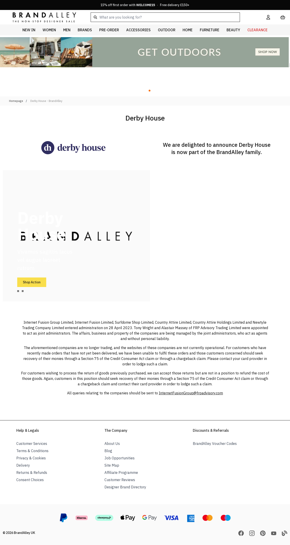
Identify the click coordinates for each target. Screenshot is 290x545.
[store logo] (41, 17)
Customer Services (31, 443)
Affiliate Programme (121, 472)
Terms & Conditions (32, 451)
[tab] (18, 291)
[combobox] (171, 17)
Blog (108, 451)
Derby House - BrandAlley (46, 101)
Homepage (16, 101)
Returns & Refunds (31, 472)
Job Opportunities (119, 458)
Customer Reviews (119, 479)
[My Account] (268, 17)
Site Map (111, 465)
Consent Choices (30, 479)
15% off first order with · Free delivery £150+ (145, 5)
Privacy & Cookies (31, 458)
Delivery (23, 465)
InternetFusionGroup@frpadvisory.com (191, 393)
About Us (112, 443)
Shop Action (32, 282)
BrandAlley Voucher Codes (215, 443)
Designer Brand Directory (125, 487)
